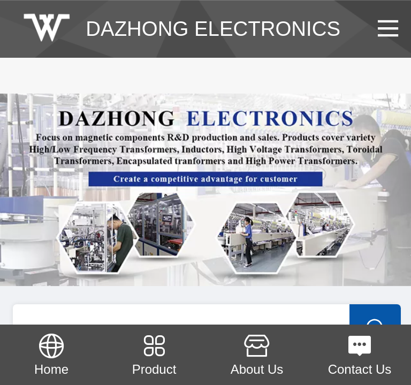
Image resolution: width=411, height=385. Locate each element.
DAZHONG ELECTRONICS (213, 28)
